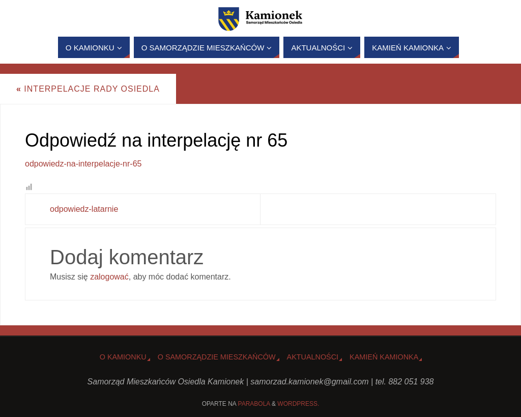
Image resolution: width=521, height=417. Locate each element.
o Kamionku (123, 357)
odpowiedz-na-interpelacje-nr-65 (83, 163)
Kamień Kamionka (384, 357)
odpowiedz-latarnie (84, 209)
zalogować (109, 276)
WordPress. (298, 403)
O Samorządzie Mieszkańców (217, 357)
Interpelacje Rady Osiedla (88, 89)
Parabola (254, 403)
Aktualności (313, 357)
